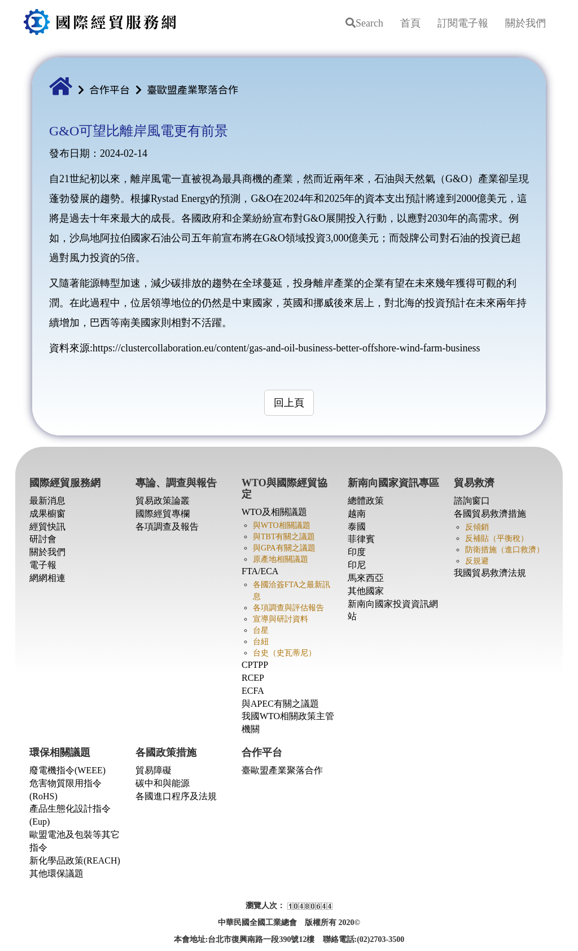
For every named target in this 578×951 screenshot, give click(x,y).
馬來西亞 (366, 578)
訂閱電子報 (462, 23)
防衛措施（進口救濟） (504, 549)
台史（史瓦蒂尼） (284, 653)
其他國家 (366, 591)
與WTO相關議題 (281, 525)
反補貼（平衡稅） (496, 538)
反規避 (477, 561)
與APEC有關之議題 (280, 703)
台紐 (261, 641)
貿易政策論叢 (162, 500)
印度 (357, 552)
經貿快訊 (47, 526)
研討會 (42, 539)
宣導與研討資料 (280, 619)
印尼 (357, 565)
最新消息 (47, 500)
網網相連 (47, 578)
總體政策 (366, 500)
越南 (357, 513)
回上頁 (289, 402)
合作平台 (109, 89)
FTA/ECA (260, 571)
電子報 (42, 565)
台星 (261, 630)
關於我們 (525, 23)
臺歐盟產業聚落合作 (192, 89)
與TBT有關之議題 (284, 536)
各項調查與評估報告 (288, 608)
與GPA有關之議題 (284, 548)
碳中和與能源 (162, 783)
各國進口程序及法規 (176, 796)
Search (364, 23)
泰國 (357, 526)
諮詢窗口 (472, 500)
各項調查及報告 (167, 526)
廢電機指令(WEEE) (67, 770)
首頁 (410, 23)
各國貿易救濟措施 (490, 513)
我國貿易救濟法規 (490, 573)
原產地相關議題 (280, 559)
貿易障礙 (153, 770)
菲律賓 (361, 539)
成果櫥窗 (47, 513)
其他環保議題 (56, 873)
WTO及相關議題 (274, 512)
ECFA (253, 690)
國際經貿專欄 (162, 513)
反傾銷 (477, 527)
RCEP (253, 678)
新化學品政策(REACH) (74, 860)
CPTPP (255, 665)
